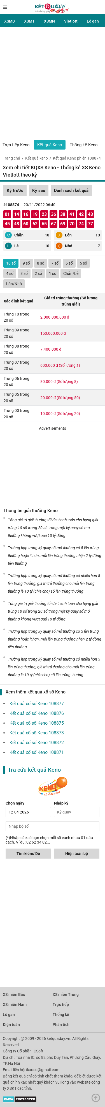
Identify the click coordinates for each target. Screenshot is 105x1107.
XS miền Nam (15, 1004)
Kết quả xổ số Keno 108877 (37, 703)
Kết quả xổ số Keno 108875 (37, 723)
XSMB (9, 21)
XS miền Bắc (14, 994)
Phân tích (61, 1024)
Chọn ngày (15, 803)
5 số (83, 263)
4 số (9, 273)
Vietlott (71, 21)
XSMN (49, 21)
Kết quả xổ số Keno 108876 (37, 713)
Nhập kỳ (61, 803)
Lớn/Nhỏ (14, 284)
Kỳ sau (38, 190)
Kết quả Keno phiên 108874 (77, 158)
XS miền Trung (66, 994)
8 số (40, 263)
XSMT (29, 21)
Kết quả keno (36, 158)
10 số (11, 263)
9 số (26, 263)
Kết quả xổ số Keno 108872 (37, 742)
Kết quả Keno (49, 144)
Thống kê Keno (84, 144)
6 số (69, 263)
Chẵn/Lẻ (70, 273)
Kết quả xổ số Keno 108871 (37, 752)
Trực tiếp (61, 1004)
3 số (24, 273)
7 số (55, 263)
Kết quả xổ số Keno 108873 (37, 732)
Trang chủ (11, 158)
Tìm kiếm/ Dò (28, 853)
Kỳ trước (15, 190)
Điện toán (11, 1024)
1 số (52, 273)
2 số (38, 273)
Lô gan (93, 21)
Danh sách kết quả (71, 190)
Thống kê (61, 1014)
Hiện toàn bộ (76, 853)
